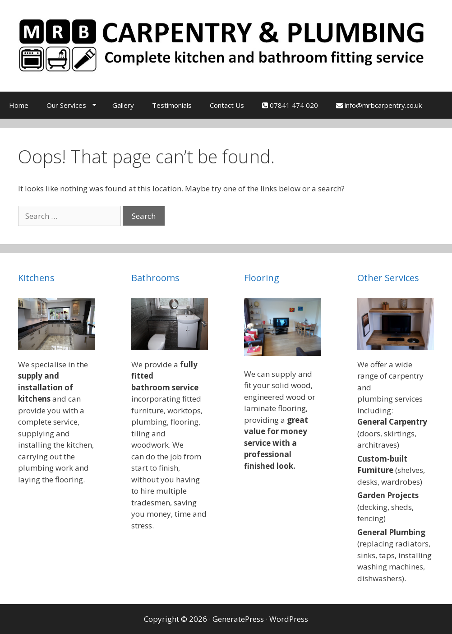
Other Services (388, 278)
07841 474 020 (290, 105)
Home (18, 105)
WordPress (288, 619)
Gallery (123, 105)
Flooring (261, 278)
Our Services (66, 105)
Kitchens (36, 278)
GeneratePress (238, 619)
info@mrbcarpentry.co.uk (379, 105)
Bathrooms (155, 278)
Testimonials (172, 105)
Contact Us (227, 105)
